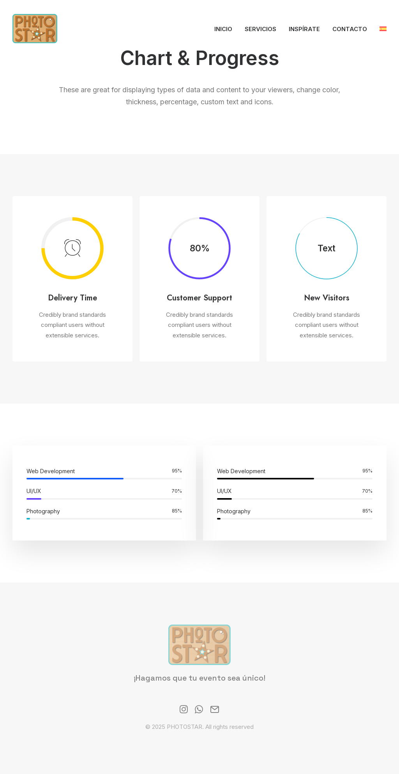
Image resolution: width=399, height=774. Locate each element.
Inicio (223, 29)
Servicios (260, 29)
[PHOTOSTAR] (34, 28)
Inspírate (304, 29)
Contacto (349, 29)
